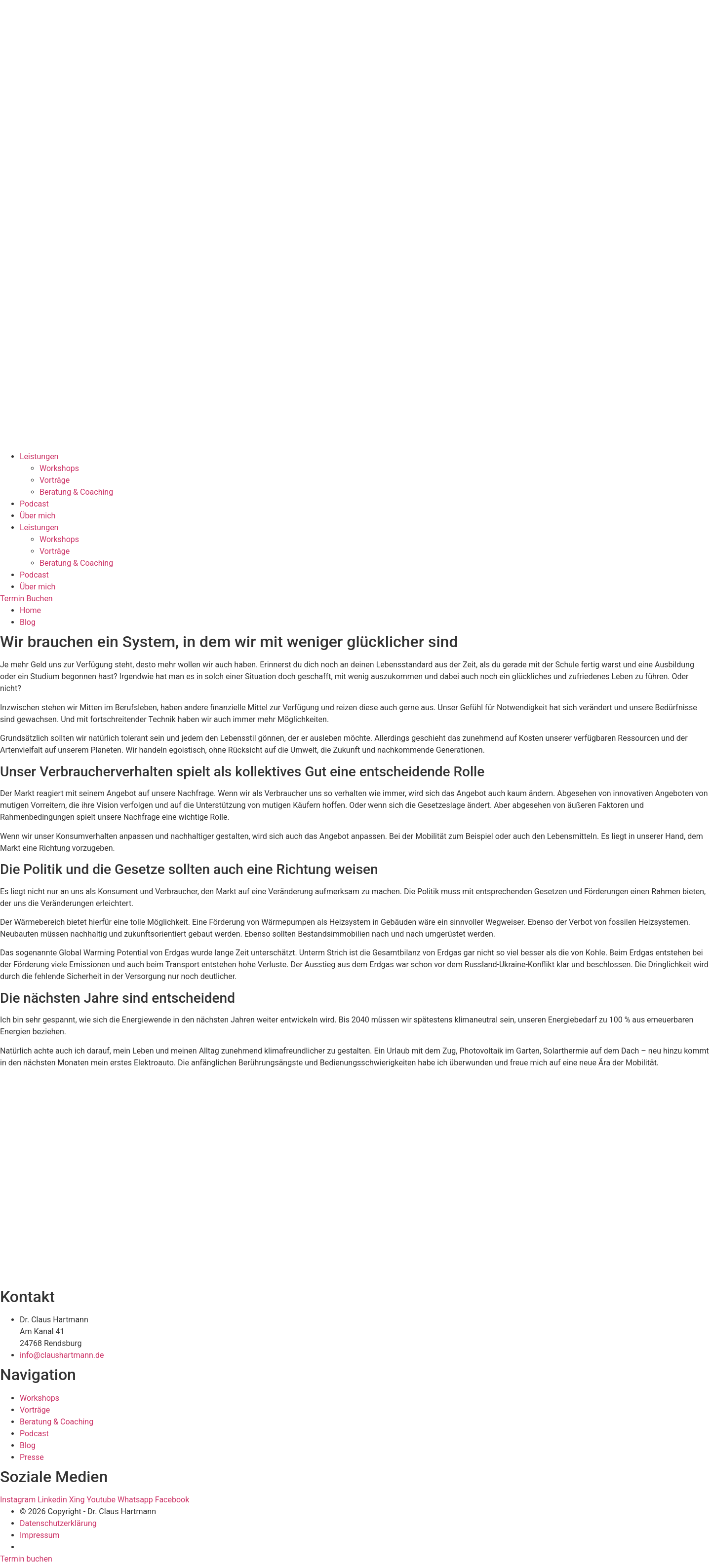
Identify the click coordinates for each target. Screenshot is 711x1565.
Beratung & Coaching (76, 492)
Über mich (37, 515)
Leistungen (39, 456)
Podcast (34, 504)
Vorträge (55, 480)
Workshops (59, 468)
